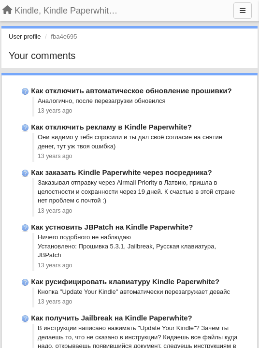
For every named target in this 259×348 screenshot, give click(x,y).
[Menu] (242, 10)
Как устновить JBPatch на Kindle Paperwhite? (112, 227)
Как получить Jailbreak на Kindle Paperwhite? (111, 318)
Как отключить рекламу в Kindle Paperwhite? (111, 127)
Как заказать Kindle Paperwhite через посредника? (121, 172)
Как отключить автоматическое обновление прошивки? (131, 91)
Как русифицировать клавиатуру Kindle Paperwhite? (125, 281)
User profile (25, 36)
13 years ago (55, 110)
